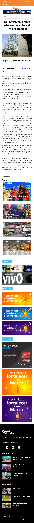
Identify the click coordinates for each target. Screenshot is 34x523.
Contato (5, 4)
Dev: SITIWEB (23, 521)
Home (5, 1)
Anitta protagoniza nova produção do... (21, 458)
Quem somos (7, 3)
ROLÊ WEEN (16, 488)
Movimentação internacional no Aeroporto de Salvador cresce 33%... (17, 252)
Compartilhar (26, 68)
